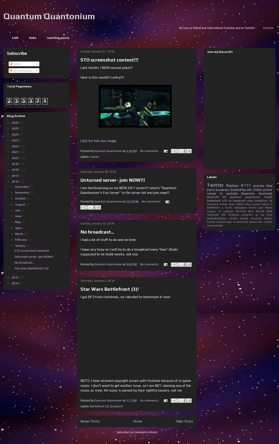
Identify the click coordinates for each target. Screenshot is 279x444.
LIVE (15, 38)
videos (265, 204)
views (210, 225)
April (18, 228)
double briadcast (250, 218)
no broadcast (237, 200)
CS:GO (228, 207)
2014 (15, 283)
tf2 (224, 197)
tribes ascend (253, 204)
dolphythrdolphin (217, 218)
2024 (15, 134)
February (21, 239)
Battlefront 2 (215, 207)
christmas (233, 214)
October (21, 198)
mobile (240, 204)
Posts (15, 64)
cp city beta (263, 214)
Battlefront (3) (99, 406)
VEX (223, 214)
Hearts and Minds (260, 207)
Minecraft (213, 197)
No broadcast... (97, 232)
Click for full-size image (98, 141)
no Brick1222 (240, 222)
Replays (232, 185)
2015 (15, 277)
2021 (15, 152)
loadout (220, 222)
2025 (15, 128)
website (218, 225)
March (19, 233)
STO (224, 200)
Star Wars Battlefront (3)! (109, 289)
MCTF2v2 (241, 211)
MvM (269, 211)
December (22, 186)
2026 (15, 122)
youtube (258, 185)
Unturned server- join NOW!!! (112, 180)
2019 (15, 164)
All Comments (21, 70)
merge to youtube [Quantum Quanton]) (239, 193)
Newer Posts (90, 421)
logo (229, 222)
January (20, 245)
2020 (15, 158)
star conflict (265, 222)
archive (223, 204)
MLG (250, 211)
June (18, 216)
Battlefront (214, 200)
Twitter (94, 156)
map (231, 204)
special (253, 222)
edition (268, 218)
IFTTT (246, 185)
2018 (15, 169)
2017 (15, 175)
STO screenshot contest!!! (109, 60)
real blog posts (58, 38)
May (18, 222)
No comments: (149, 151)
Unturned (212, 204)
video (250, 200)
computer (247, 214)
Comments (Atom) (145, 432)
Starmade (213, 214)
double (233, 218)
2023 (15, 140)
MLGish (260, 211)
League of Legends (220, 211)
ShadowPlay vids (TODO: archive (251, 189)
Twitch (268, 197)
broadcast (116, 406)
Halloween (240, 207)
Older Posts (184, 421)
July (18, 210)
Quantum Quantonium (49, 16)
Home (137, 421)
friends (211, 222)
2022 (15, 146)
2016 (15, 181)
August (20, 204)
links (32, 38)
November (22, 192)
